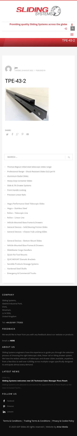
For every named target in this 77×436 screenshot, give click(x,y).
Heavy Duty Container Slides (19, 180)
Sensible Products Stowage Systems (23, 264)
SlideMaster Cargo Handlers (19, 250)
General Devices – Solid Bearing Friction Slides (27, 227)
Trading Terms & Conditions (37, 420)
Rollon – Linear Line (15, 217)
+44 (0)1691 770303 (14, 322)
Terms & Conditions (12, 420)
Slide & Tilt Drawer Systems (19, 185)
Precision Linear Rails (16, 194)
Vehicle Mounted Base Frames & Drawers (25, 245)
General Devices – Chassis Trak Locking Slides (27, 231)
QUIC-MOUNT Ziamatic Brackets (21, 259)
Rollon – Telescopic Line (17, 213)
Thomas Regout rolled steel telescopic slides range (29, 167)
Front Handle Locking (16, 190)
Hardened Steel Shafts (17, 268)
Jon (16, 67)
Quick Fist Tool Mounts (17, 254)
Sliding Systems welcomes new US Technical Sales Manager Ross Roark (34, 381)
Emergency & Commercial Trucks (21, 273)
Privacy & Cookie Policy (63, 420)
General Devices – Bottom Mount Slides (24, 240)
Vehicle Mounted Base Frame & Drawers (24, 222)
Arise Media (62, 426)
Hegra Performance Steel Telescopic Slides (25, 203)
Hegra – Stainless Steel (17, 208)
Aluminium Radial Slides (17, 176)
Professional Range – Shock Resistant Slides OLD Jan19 (31, 171)
